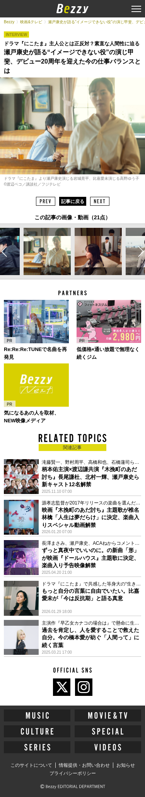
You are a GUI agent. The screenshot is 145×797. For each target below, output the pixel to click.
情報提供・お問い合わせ (84, 765)
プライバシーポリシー (72, 773)
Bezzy (9, 22)
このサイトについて (31, 765)
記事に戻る (72, 201)
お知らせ (125, 765)
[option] (47, 251)
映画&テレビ (31, 22)
